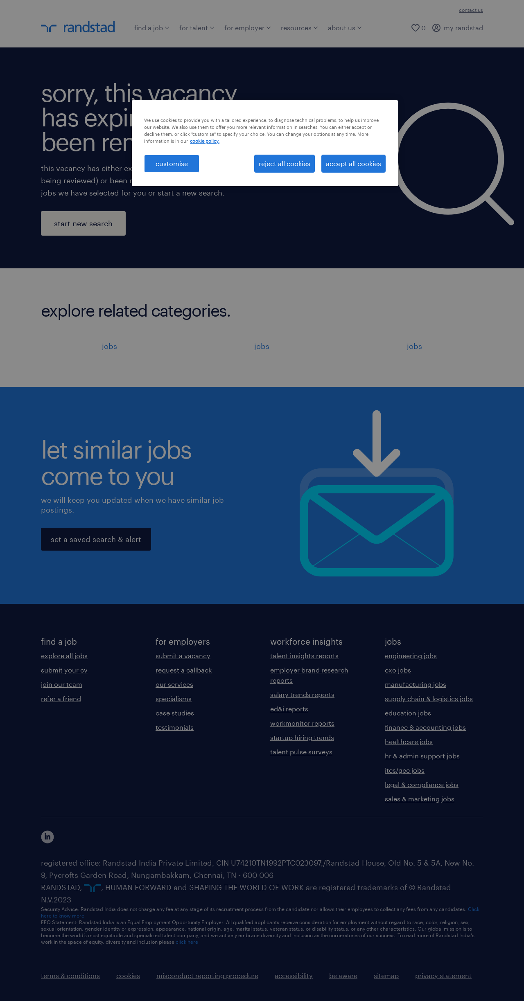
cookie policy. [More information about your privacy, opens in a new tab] (204, 141)
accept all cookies (353, 163)
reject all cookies (284, 163)
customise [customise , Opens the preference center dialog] (172, 163)
